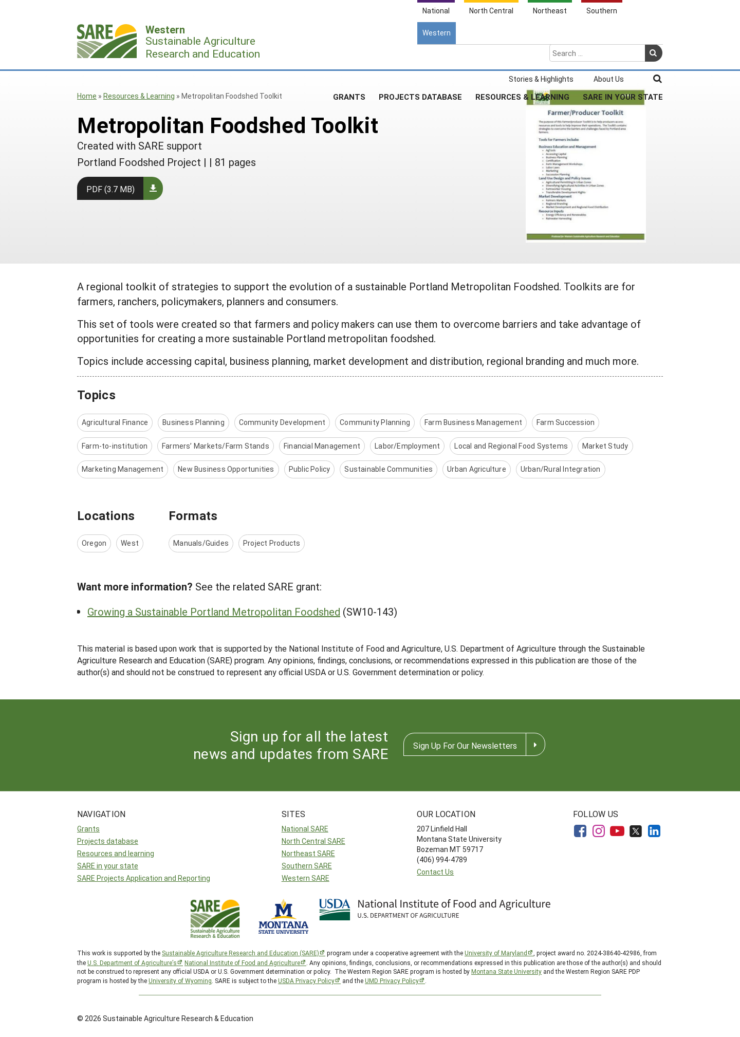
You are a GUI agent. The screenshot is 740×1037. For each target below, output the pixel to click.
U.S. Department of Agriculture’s (132, 962)
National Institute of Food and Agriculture (242, 962)
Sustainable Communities (388, 469)
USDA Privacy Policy (306, 980)
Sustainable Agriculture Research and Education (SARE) (240, 953)
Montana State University (506, 971)
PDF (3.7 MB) (110, 188)
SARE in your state (107, 866)
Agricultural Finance (115, 422)
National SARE (305, 829)
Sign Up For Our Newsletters (465, 745)
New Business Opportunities (226, 469)
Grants (349, 56)
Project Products (271, 543)
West (130, 543)
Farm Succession (565, 422)
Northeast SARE (308, 853)
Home (87, 96)
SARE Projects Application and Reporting (143, 878)
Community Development (282, 422)
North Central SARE (313, 841)
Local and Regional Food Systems (511, 446)
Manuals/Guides (201, 543)
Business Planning (193, 422)
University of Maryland (496, 953)
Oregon (94, 543)
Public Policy (309, 469)
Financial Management (322, 446)
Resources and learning (115, 853)
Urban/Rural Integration (561, 469)
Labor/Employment (407, 446)
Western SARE (305, 878)
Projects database (107, 841)
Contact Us (435, 872)
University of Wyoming (180, 980)
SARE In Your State (623, 56)
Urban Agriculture (476, 469)
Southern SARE (307, 866)
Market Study (605, 446)
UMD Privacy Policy (392, 980)
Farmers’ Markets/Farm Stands (215, 446)
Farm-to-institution (114, 446)
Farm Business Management (473, 422)
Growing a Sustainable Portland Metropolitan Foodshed (213, 611)
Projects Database (420, 56)
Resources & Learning (522, 56)
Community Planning (375, 422)
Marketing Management (122, 469)
